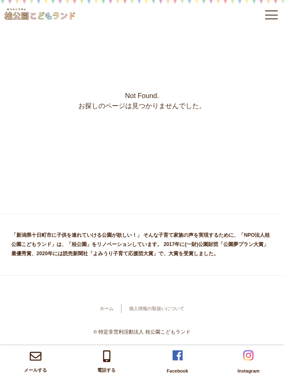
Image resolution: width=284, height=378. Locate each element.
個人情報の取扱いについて (156, 308)
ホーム (107, 308)
